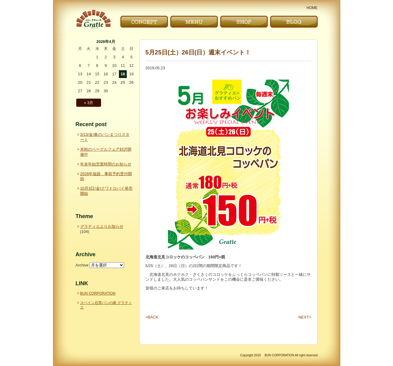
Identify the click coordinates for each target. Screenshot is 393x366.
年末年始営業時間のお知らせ (105, 164)
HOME (311, 8)
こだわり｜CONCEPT (144, 22)
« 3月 (88, 102)
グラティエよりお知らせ (101, 226)
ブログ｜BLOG (294, 22)
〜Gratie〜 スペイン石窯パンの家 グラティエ (93, 19)
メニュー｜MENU (194, 22)
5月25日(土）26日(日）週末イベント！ (198, 52)
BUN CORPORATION (98, 293)
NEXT (304, 317)
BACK (152, 317)
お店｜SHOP (244, 22)
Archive (82, 265)
